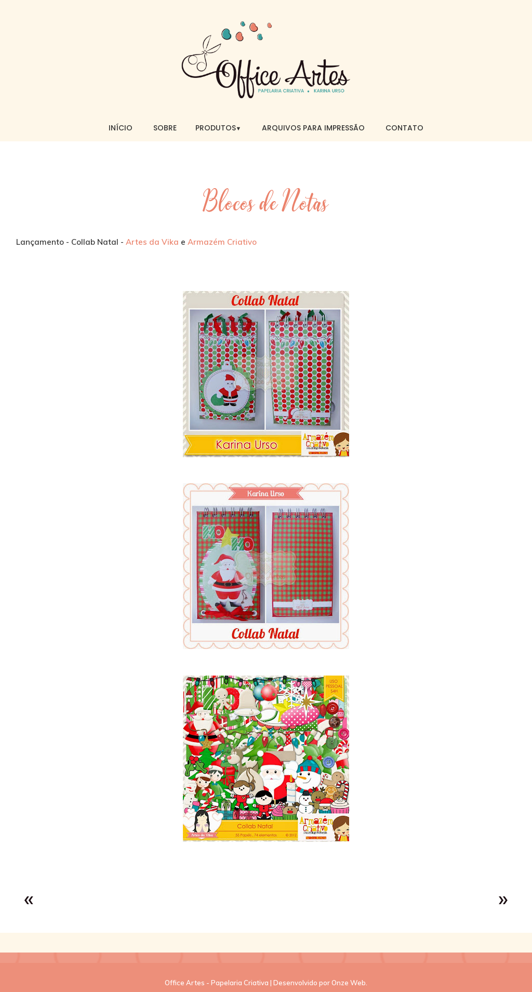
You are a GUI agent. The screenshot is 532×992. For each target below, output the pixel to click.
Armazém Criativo (222, 242)
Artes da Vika (152, 242)
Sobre (165, 128)
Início (120, 128)
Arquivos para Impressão (313, 128)
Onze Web (348, 982)
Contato (404, 128)
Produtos (218, 128)
